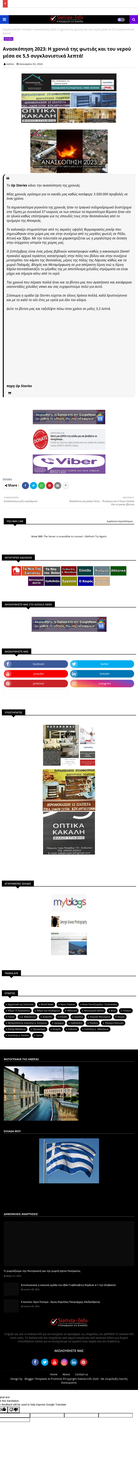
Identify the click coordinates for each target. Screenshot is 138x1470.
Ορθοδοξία (76, 1023)
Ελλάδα (27, 29)
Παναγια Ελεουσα (114, 1023)
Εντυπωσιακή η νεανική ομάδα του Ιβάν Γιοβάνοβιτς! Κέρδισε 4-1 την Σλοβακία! (68, 1285)
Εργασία (78, 1016)
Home (53, 1374)
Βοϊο (113, 1010)
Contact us (81, 1374)
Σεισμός (57, 1029)
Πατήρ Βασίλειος (17, 1029)
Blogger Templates (36, 1379)
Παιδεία (94, 1023)
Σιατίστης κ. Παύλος (18, 1035)
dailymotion (36, 693)
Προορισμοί (39, 1029)
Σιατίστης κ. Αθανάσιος (96, 1029)
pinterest (38, 683)
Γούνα (11, 1016)
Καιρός (121, 1016)
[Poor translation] (14, 1410)
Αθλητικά (72, 1010)
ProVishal (56, 1379)
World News (47, 1004)
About (66, 1374)
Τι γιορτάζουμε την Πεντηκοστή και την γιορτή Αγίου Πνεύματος (42, 1271)
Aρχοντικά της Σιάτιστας (21, 1004)
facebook (38, 664)
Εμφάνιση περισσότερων (120, 521)
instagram (104, 683)
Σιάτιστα (72, 1029)
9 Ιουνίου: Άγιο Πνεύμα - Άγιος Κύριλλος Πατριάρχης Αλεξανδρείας (60, 1302)
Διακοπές (47, 1016)
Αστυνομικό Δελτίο (94, 1010)
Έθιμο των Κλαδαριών (48, 1010)
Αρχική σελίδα (11, 29)
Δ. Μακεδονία (29, 1016)
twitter (105, 664)
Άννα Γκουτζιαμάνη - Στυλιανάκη (99, 1004)
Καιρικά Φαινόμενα (100, 1016)
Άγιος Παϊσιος (67, 1004)
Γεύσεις (127, 1010)
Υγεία (39, 1035)
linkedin (105, 673)
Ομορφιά (58, 1023)
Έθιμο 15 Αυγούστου (19, 1010)
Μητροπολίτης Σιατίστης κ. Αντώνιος (27, 1023)
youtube (39, 673)
